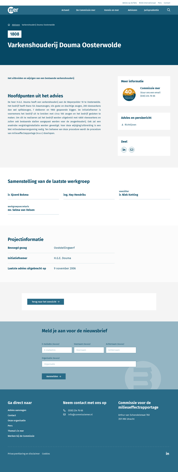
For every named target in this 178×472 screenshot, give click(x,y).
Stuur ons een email (150, 92)
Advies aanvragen (17, 410)
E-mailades (50, 344)
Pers (10, 425)
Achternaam (115, 344)
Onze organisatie (17, 420)
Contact (12, 415)
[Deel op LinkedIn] (124, 150)
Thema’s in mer (16, 430)
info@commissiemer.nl (78, 414)
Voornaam (82, 344)
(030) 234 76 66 (150, 95)
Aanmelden (52, 376)
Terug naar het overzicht (44, 301)
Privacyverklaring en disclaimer (24, 453)
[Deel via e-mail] (131, 150)
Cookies (46, 453)
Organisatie (50, 358)
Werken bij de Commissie (21, 436)
